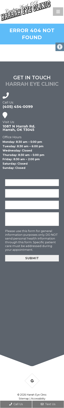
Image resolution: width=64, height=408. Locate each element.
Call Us (16, 404)
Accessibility (38, 398)
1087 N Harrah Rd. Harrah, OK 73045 (19, 128)
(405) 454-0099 (18, 107)
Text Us (48, 404)
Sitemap (24, 398)
